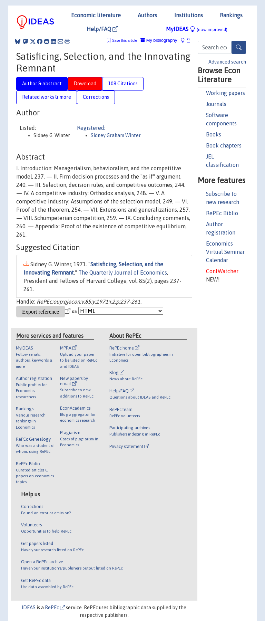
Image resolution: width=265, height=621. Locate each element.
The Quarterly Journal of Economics (122, 272)
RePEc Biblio (222, 213)
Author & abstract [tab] (42, 83)
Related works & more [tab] (46, 97)
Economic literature (96, 15)
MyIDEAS (196, 29)
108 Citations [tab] (123, 83)
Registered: (91, 128)
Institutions (188, 15)
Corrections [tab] (96, 97)
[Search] (239, 47)
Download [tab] (84, 83)
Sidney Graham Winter (116, 135)
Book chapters (224, 145)
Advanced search (227, 62)
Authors (147, 15)
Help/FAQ (102, 29)
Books (213, 134)
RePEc (55, 607)
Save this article (124, 40)
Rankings (231, 15)
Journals (216, 104)
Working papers (225, 93)
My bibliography (158, 40)
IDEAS (29, 607)
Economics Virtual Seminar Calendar (225, 251)
